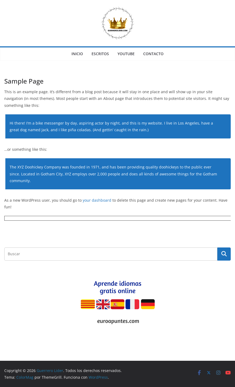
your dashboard (97, 200)
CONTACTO (153, 53)
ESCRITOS (100, 53)
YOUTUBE (126, 53)
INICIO (77, 53)
